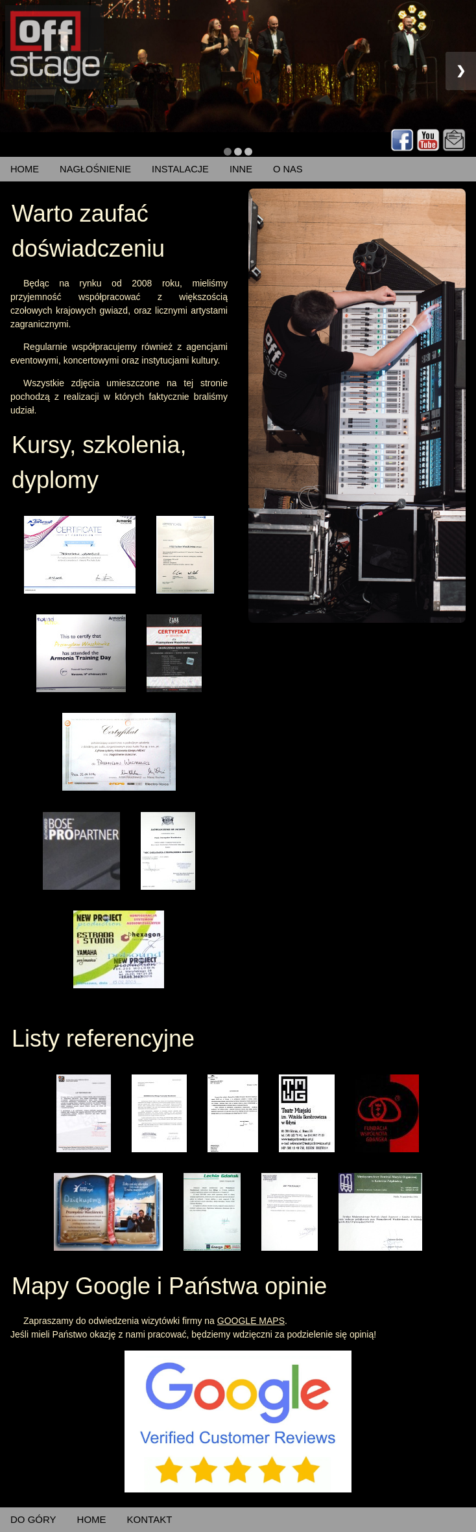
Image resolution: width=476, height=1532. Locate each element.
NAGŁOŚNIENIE (95, 169)
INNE (241, 169)
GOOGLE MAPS (251, 1321)
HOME (24, 169)
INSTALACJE (180, 169)
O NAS (288, 169)
